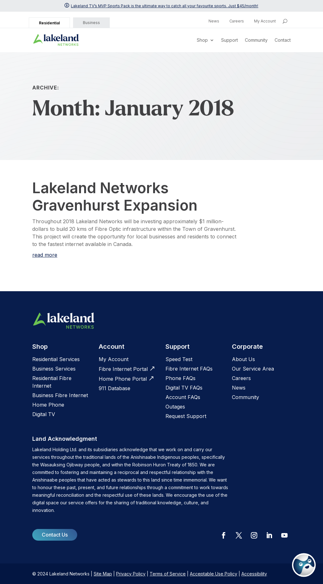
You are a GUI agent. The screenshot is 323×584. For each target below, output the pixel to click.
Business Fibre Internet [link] (60, 395)
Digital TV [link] (43, 414)
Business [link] (91, 22)
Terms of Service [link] (168, 573)
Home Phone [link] (48, 405)
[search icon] (285, 21)
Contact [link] (283, 40)
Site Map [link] (103, 573)
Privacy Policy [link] (131, 573)
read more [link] (44, 255)
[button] (223, 535)
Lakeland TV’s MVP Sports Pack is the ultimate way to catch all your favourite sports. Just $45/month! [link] (164, 5)
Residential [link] (49, 23)
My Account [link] (265, 21)
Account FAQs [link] (182, 397)
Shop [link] (202, 40)
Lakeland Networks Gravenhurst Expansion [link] (114, 196)
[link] (56, 40)
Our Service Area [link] (253, 369)
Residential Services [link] (56, 359)
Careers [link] (236, 21)
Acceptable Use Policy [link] (213, 573)
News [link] (213, 21)
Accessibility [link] (254, 573)
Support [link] (229, 40)
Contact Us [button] (55, 535)
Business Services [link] (54, 369)
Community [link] (256, 40)
